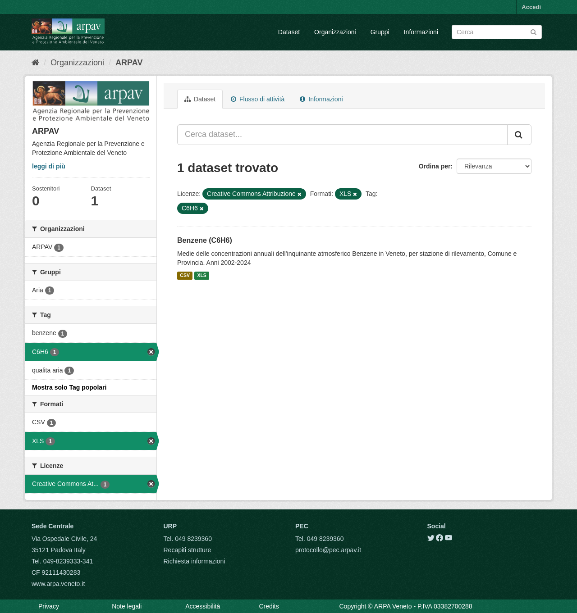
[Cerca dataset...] (342, 134)
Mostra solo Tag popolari (69, 387)
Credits (269, 606)
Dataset (289, 32)
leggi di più (48, 166)
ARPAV (128, 62)
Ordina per (435, 166)
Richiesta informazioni (194, 561)
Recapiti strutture (187, 550)
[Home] (35, 62)
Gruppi (380, 32)
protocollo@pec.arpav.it (328, 550)
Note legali (127, 606)
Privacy (48, 606)
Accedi (531, 7)
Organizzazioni (335, 32)
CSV (185, 275)
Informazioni (421, 32)
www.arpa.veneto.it (58, 583)
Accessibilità (202, 606)
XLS (201, 275)
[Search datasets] (497, 32)
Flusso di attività (257, 99)
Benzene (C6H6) (204, 240)
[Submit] (533, 31)
